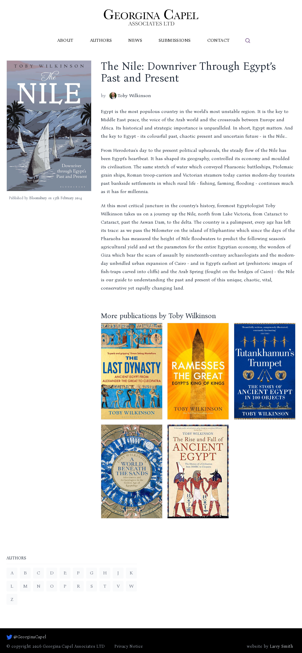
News (135, 40)
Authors (101, 40)
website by (270, 646)
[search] (248, 40)
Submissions (175, 40)
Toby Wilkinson (130, 95)
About (65, 40)
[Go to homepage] (151, 17)
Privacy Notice (128, 646)
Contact (218, 40)
